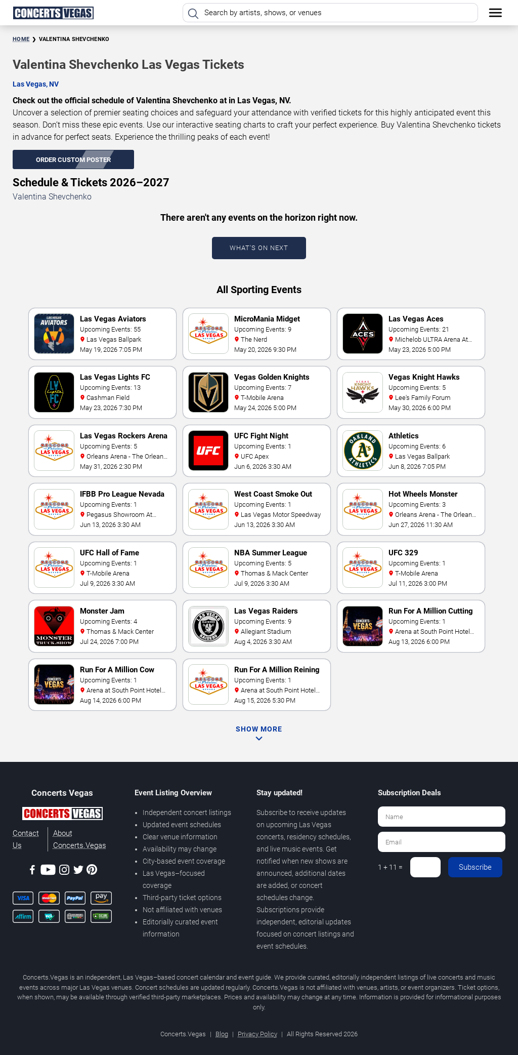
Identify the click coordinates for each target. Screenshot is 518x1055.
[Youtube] (48, 871)
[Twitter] (78, 871)
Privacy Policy (257, 1034)
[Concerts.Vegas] (62, 815)
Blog (221, 1034)
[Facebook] (32, 871)
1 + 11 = (390, 867)
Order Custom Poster (73, 160)
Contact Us (26, 839)
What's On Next (259, 248)
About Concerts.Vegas (79, 839)
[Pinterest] (92, 871)
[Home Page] (53, 12)
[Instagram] (64, 871)
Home (21, 39)
